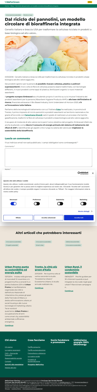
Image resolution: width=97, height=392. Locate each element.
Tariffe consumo (34, 347)
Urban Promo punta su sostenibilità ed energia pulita (17, 269)
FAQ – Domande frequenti (11, 354)
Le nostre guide (34, 356)
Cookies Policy (16, 389)
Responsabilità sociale (13, 358)
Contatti (8, 361)
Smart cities (39, 245)
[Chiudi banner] (93, 173)
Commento (10, 146)
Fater (58, 109)
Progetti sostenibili (12, 245)
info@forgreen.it (64, 382)
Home (7, 6)
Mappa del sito (10, 368)
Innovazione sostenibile (13, 15)
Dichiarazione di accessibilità (32, 389)
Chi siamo (9, 347)
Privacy (7, 389)
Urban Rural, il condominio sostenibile (73, 269)
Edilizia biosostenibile (72, 242)
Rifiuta (18, 217)
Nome (8, 169)
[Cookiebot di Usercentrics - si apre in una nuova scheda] (79, 173)
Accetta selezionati (48, 217)
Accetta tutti (78, 217)
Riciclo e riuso (28, 15)
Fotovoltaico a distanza (36, 353)
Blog (12, 6)
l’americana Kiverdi (33, 115)
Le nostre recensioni (12, 350)
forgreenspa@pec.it (81, 382)
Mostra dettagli (83, 211)
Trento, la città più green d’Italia (46, 268)
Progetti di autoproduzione (34, 360)
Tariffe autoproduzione (36, 350)
